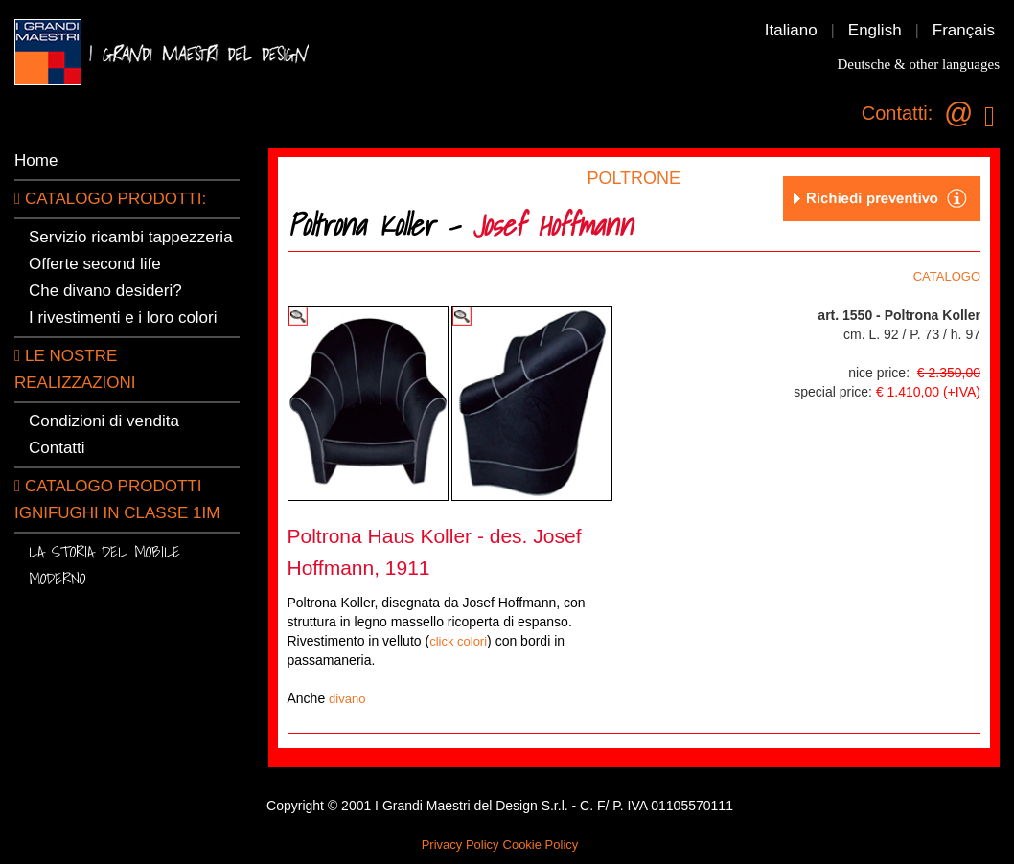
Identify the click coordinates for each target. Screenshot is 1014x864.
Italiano (791, 30)
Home (36, 160)
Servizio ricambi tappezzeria (131, 237)
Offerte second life (95, 264)
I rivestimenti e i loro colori (123, 317)
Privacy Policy (460, 844)
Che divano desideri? (105, 291)
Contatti (57, 448)
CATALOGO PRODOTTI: (110, 199)
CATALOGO (946, 276)
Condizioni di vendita (104, 421)
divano (347, 699)
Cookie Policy (541, 844)
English (875, 30)
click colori (458, 641)
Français (964, 30)
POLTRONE (633, 178)
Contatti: (897, 113)
